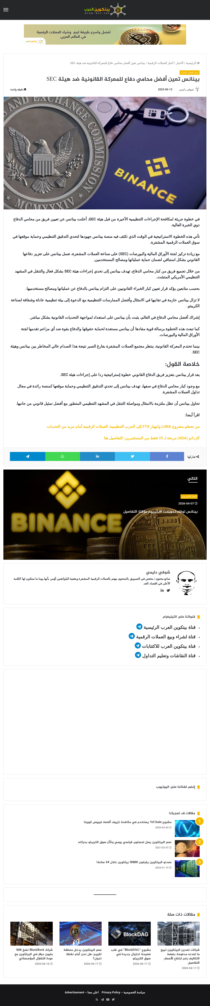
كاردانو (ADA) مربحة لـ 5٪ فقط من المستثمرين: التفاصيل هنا (152, 438)
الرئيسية (193, 63)
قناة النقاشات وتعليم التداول (169, 653)
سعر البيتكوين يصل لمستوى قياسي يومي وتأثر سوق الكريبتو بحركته (124, 840)
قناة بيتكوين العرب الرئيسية (170, 625)
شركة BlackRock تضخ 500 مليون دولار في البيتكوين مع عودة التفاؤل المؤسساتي (34, 952)
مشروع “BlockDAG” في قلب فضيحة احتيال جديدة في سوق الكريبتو (131, 952)
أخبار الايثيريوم (189, 496)
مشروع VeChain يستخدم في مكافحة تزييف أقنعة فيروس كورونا (127, 820)
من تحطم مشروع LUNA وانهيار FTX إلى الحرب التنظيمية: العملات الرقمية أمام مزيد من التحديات (123, 427)
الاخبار (179, 63)
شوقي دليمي (184, 89)
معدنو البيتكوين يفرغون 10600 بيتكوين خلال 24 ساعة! (133, 860)
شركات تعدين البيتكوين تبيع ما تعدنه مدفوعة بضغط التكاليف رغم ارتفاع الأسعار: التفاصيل (180, 955)
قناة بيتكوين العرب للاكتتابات (168, 644)
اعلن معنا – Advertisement (82, 990)
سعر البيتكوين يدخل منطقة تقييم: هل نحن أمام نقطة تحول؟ (83, 952)
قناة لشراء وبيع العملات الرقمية (166, 634)
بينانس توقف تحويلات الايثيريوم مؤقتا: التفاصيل (150, 515)
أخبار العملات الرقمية (160, 63)
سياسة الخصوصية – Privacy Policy (123, 990)
